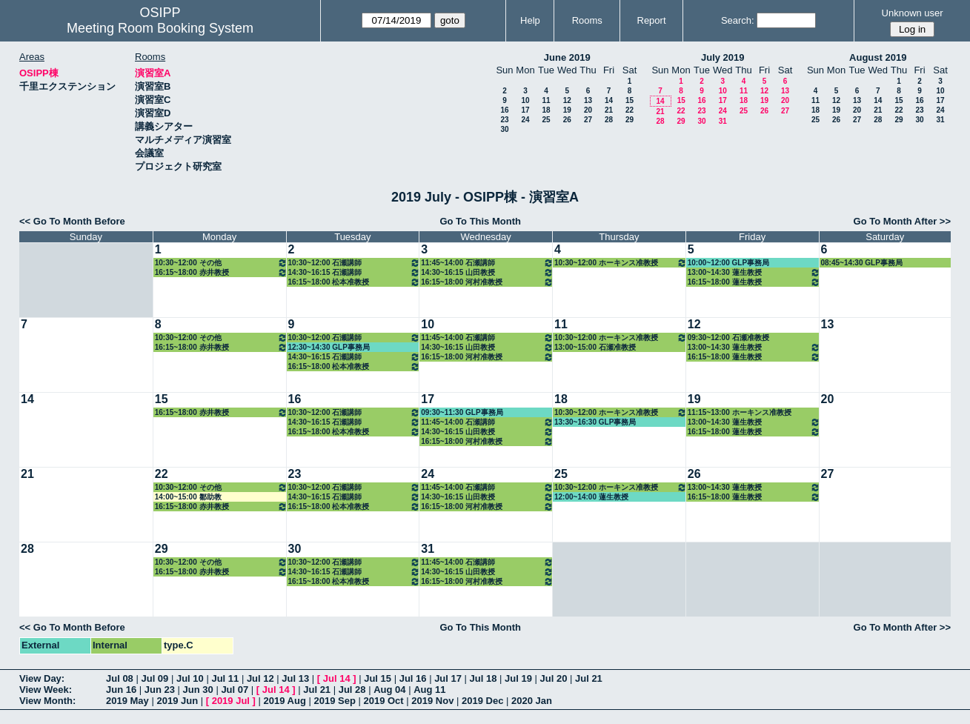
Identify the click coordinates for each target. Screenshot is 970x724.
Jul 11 (225, 678)
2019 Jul (231, 700)
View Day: (41, 678)
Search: (737, 20)
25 (546, 120)
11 (546, 100)
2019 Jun (177, 700)
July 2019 (723, 57)
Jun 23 (159, 689)
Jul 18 (483, 678)
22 (629, 110)
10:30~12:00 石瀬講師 (354, 263)
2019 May (127, 700)
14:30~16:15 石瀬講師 (354, 272)
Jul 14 (337, 678)
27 (588, 120)
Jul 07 (234, 689)
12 (567, 100)
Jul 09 (154, 678)
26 (567, 120)
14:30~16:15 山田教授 (487, 272)
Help (530, 20)
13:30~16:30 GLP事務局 (595, 422)
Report (651, 20)
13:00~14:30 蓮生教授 (754, 272)
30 (504, 129)
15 (629, 100)
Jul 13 (295, 678)
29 (629, 120)
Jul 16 (413, 678)
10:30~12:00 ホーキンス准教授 (620, 263)
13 (588, 100)
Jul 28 (352, 689)
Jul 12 (260, 678)
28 (609, 120)
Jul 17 (448, 678)
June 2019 (567, 57)
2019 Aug (285, 700)
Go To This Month (480, 221)
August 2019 (877, 57)
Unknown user (912, 13)
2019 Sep (334, 700)
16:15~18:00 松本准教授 (354, 282)
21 (609, 110)
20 (588, 110)
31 (723, 121)
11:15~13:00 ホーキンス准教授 (739, 412)
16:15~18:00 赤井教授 (221, 272)
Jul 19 (518, 678)
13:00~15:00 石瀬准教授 (595, 347)
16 (504, 110)
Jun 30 (198, 689)
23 (504, 120)
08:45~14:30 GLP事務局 (862, 263)
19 (567, 110)
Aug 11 (429, 689)
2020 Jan (531, 700)
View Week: (45, 689)
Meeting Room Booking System (160, 28)
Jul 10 (190, 678)
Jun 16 (121, 689)
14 (609, 100)
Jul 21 (588, 678)
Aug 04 (389, 689)
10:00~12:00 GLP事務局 (728, 263)
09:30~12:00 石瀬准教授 (728, 337)
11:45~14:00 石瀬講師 (487, 263)
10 (525, 100)
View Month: (47, 700)
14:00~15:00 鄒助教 (188, 497)
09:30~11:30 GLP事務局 (461, 412)
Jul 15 (377, 678)
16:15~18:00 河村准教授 (487, 282)
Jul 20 (554, 678)
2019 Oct (383, 700)
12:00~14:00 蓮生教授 (591, 497)
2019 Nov (432, 700)
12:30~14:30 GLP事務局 (329, 347)
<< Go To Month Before (72, 221)
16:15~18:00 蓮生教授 (754, 282)
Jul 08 (119, 678)
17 (525, 110)
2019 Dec (482, 700)
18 (546, 110)
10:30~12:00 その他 (221, 263)
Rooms (587, 20)
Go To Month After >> (902, 221)
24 (525, 120)
